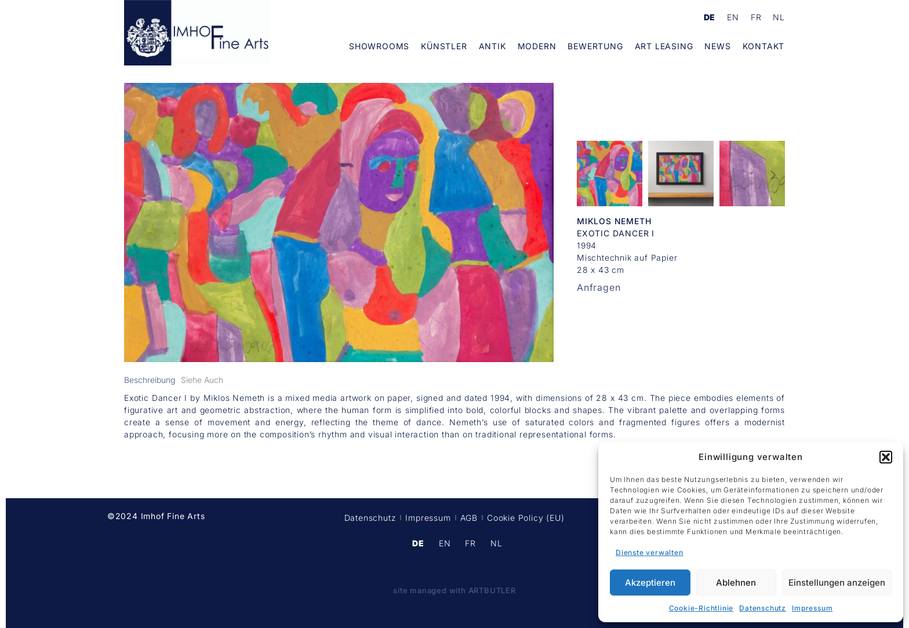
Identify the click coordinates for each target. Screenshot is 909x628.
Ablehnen (736, 582)
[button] (886, 457)
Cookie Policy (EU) (525, 518)
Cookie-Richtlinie (701, 608)
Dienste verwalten (649, 552)
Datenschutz (762, 608)
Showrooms (379, 46)
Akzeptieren (650, 582)
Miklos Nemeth (614, 221)
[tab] (149, 380)
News (717, 46)
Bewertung (595, 46)
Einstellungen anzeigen (836, 582)
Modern (537, 46)
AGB (469, 518)
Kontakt (764, 46)
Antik (492, 46)
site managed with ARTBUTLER (454, 590)
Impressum (812, 608)
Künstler (444, 46)
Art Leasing (664, 46)
